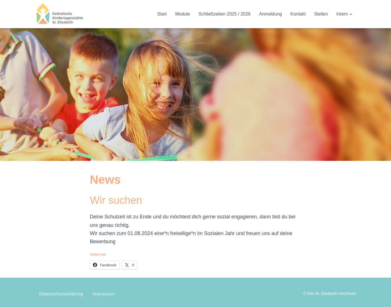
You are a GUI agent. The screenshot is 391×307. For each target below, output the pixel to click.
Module (182, 14)
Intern (344, 14)
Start (162, 14)
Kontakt (298, 14)
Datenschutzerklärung (61, 293)
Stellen (321, 14)
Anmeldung (270, 14)
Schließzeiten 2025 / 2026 (224, 14)
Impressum (103, 293)
